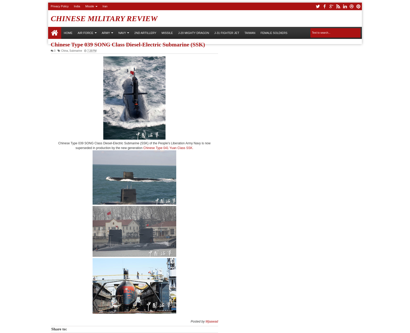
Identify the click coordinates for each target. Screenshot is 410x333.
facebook (324, 6)
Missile (89, 6)
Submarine (76, 50)
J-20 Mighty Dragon (193, 32)
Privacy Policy (60, 6)
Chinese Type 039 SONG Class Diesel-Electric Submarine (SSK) (128, 44)
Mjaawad (212, 321)
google (331, 6)
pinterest (358, 6)
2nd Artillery (145, 32)
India (77, 6)
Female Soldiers (273, 32)
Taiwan (249, 32)
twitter (317, 6)
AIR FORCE (85, 32)
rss (338, 6)
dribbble (351, 6)
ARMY (106, 32)
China (64, 50)
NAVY (122, 32)
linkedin (344, 6)
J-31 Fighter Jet (226, 32)
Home (54, 33)
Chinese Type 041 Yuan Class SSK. (168, 148)
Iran (104, 6)
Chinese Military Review (104, 18)
